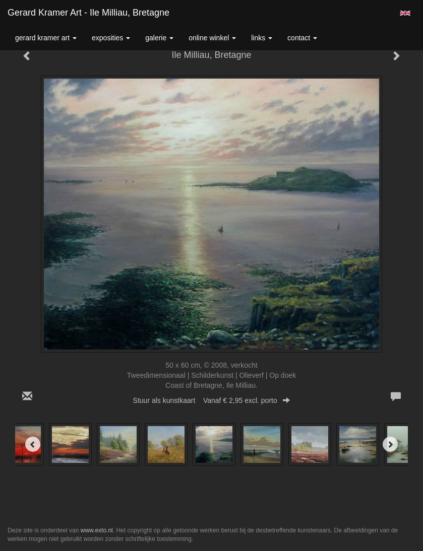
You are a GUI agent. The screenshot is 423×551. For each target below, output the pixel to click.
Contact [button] (302, 38)
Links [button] (261, 38)
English (405, 13)
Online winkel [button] (212, 38)
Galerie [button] (159, 38)
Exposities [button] (111, 38)
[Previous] (32, 444)
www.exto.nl (97, 530)
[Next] (390, 444)
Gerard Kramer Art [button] (46, 38)
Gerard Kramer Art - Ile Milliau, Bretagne (88, 13)
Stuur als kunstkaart (211, 400)
